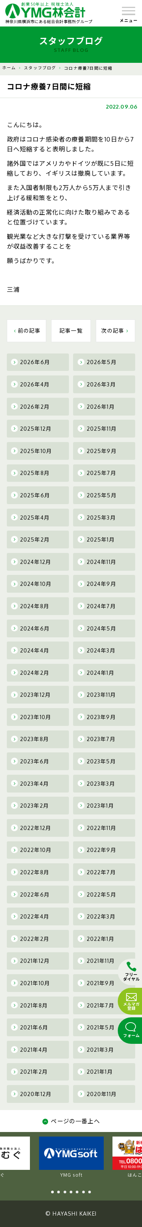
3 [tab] (65, 1192)
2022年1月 (96, 938)
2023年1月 (96, 805)
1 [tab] (52, 1192)
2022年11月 (97, 827)
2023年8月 (30, 739)
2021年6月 (29, 1027)
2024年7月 (97, 606)
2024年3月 (96, 650)
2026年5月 (97, 362)
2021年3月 (96, 1049)
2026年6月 (30, 362)
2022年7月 (97, 872)
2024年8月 (30, 606)
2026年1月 (96, 406)
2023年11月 (97, 694)
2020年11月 (97, 1093)
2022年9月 (97, 850)
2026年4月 (30, 384)
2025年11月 (97, 428)
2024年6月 (30, 628)
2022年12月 (31, 827)
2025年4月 (30, 517)
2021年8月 (29, 1005)
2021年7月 (96, 1005)
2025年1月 (96, 539)
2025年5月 (97, 495)
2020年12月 (31, 1093)
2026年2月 (30, 406)
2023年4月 (30, 783)
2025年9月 (97, 450)
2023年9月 (97, 716)
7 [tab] (89, 1192)
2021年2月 (29, 1071)
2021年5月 (96, 1027)
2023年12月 (31, 694)
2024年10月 (31, 584)
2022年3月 (96, 916)
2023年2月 (30, 805)
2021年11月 (96, 961)
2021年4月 (29, 1049)
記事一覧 (71, 330)
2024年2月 (30, 672)
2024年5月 (97, 628)
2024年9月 (97, 584)
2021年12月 (30, 961)
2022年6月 (30, 894)
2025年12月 (31, 428)
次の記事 (115, 330)
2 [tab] (58, 1192)
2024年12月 (31, 561)
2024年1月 (96, 672)
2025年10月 (31, 450)
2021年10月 (30, 982)
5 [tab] (77, 1192)
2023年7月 (96, 739)
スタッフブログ (40, 67)
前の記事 (26, 330)
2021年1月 (95, 1071)
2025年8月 (30, 473)
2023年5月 (97, 761)
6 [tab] (83, 1192)
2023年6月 (30, 761)
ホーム (9, 67)
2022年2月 (30, 938)
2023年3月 (96, 783)
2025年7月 (97, 473)
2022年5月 (97, 894)
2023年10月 (31, 716)
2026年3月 (97, 384)
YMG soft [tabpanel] (71, 1157)
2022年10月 (31, 850)
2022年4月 (30, 916)
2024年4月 (30, 650)
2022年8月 (30, 872)
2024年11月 (97, 561)
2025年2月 (30, 539)
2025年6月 (30, 495)
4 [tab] (71, 1192)
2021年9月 (96, 982)
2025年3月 (97, 517)
